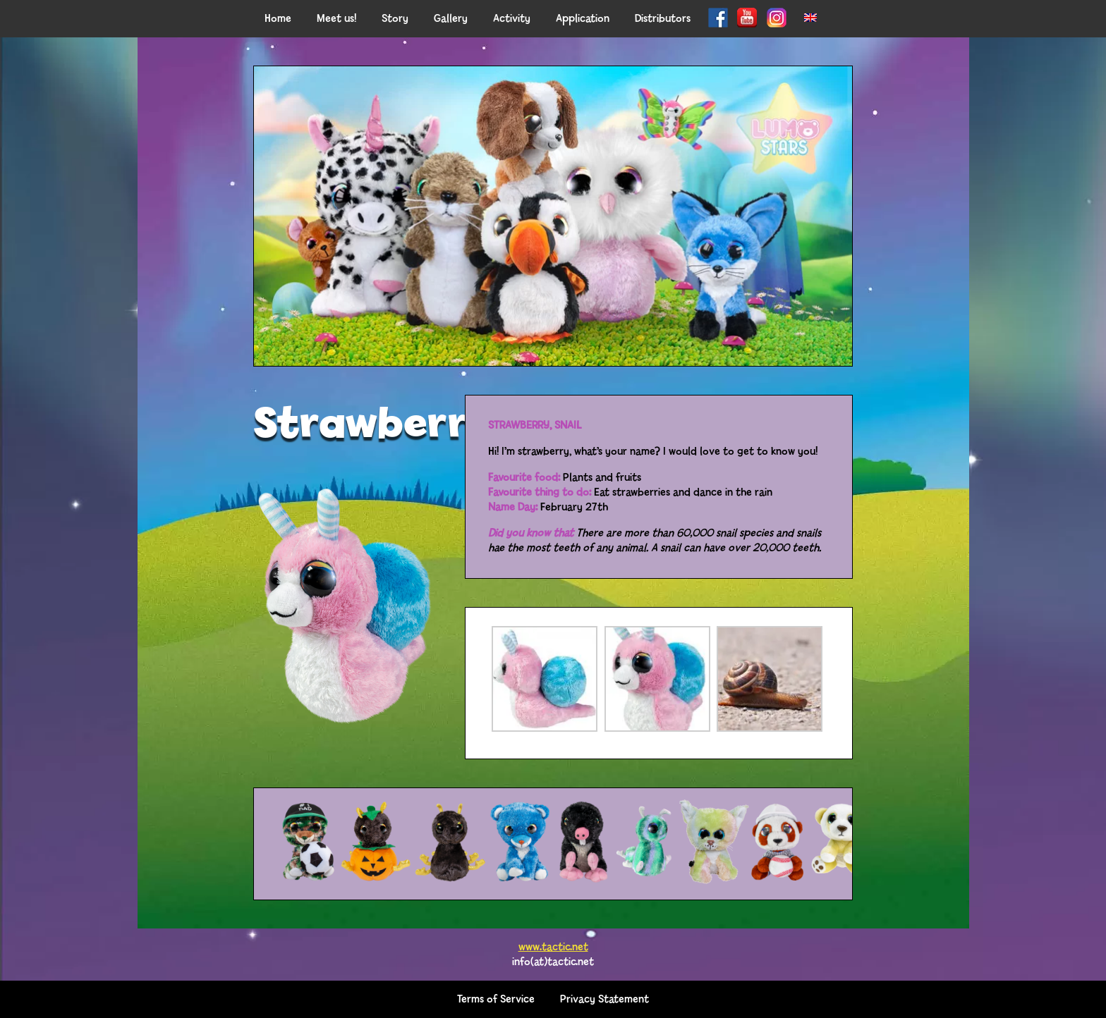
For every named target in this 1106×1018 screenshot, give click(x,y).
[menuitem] (810, 18)
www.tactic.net (553, 947)
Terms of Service (496, 999)
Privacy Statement (604, 999)
